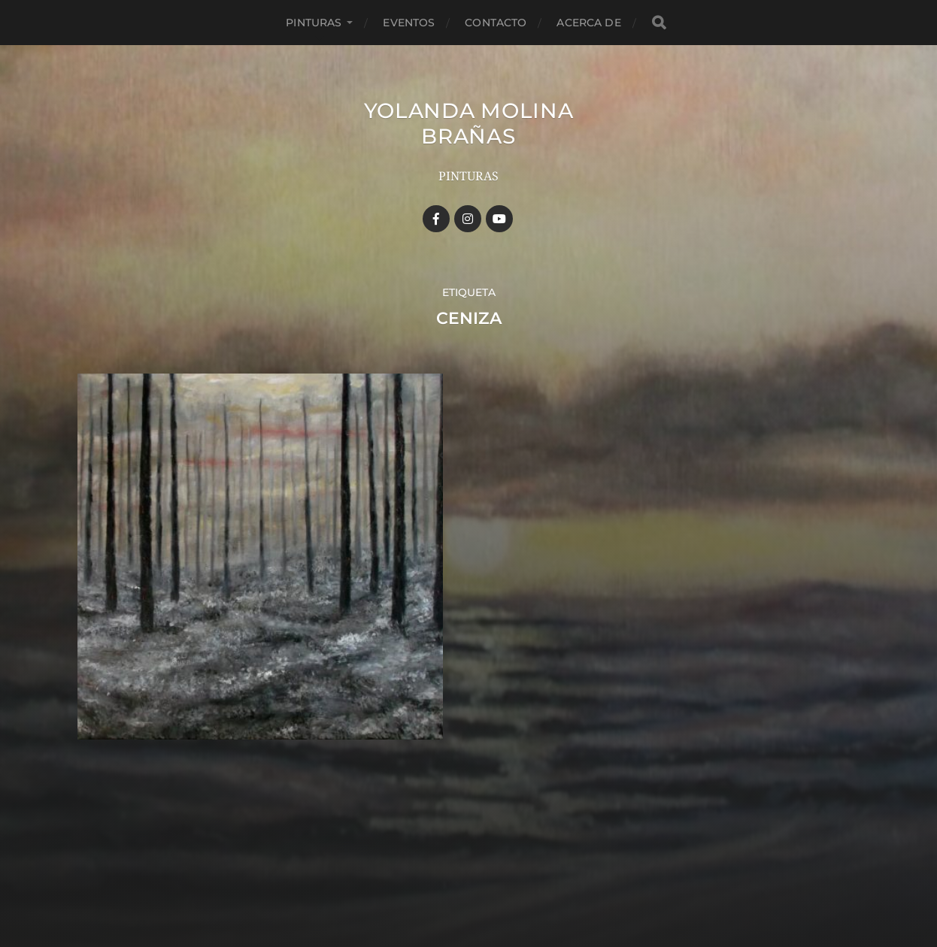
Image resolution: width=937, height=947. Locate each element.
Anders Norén (494, 882)
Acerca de (588, 22)
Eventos (409, 22)
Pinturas (313, 22)
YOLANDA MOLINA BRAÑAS (469, 123)
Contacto (495, 22)
